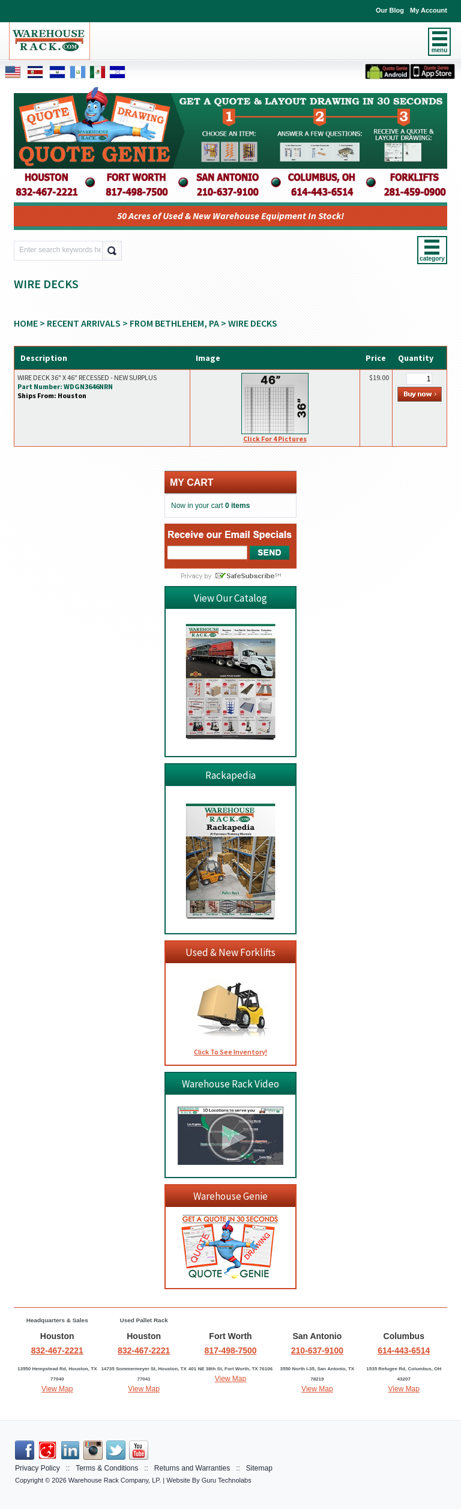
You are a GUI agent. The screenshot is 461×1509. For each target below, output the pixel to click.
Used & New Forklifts (230, 952)
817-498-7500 (230, 1350)
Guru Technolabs (227, 1480)
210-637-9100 (317, 1350)
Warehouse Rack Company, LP (113, 1480)
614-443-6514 (404, 1350)
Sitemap (259, 1468)
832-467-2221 (57, 1350)
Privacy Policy (37, 1468)
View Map (57, 1389)
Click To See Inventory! (230, 1051)
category (432, 258)
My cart (192, 482)
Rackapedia (230, 775)
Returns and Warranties (192, 1468)
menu (440, 50)
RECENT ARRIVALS (84, 323)
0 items (237, 505)
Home (26, 323)
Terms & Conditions (107, 1468)
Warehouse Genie (230, 1196)
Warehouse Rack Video (230, 1083)
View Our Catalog (230, 598)
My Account (428, 10)
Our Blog (390, 10)
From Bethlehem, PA (174, 323)
